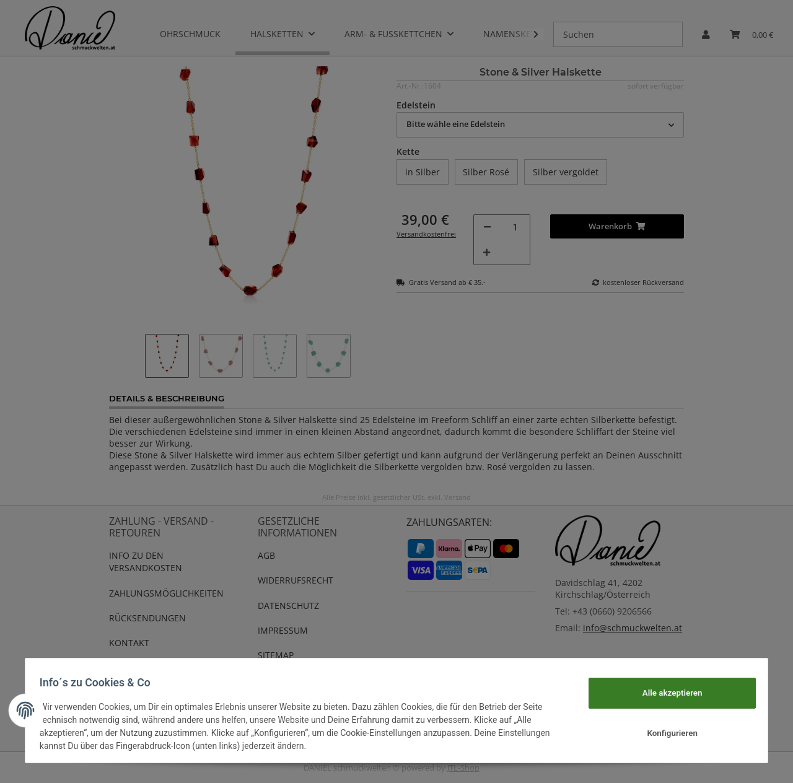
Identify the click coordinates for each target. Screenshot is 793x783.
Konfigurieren (666, 733)
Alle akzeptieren (666, 693)
